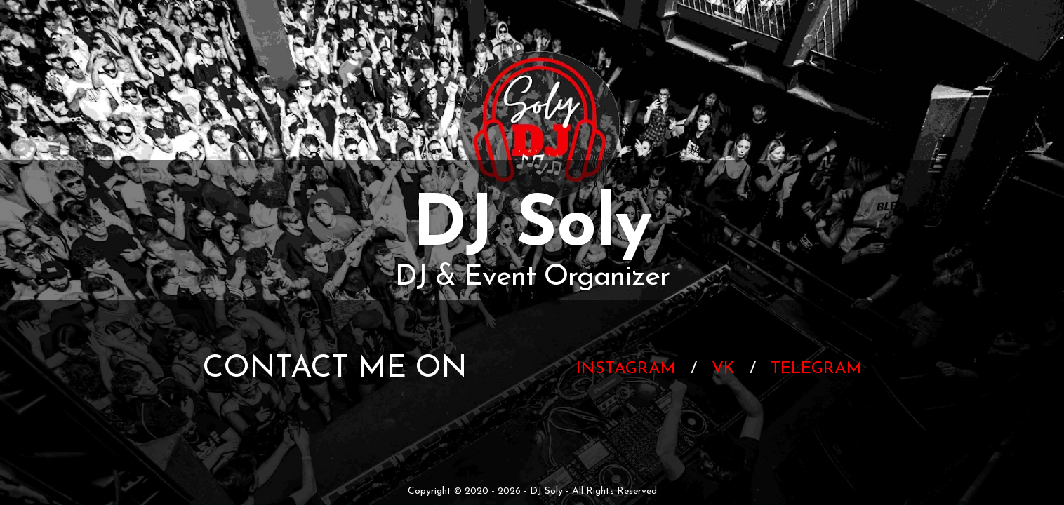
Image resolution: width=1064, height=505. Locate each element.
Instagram (626, 369)
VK (723, 369)
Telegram (816, 369)
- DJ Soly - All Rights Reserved (589, 491)
